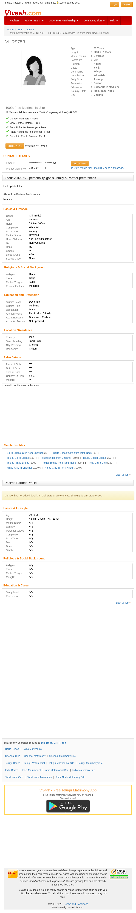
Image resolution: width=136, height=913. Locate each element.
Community (77, 71)
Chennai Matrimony (34, 756)
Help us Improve (119, 877)
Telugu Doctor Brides (94, 457)
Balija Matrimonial (32, 749)
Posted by (76, 60)
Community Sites (94, 20)
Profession (76, 83)
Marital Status (78, 56)
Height (74, 52)
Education (76, 87)
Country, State (78, 91)
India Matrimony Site (83, 770)
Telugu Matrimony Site (90, 763)
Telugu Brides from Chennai (55, 457)
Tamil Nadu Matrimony (39, 777)
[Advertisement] (68, 415)
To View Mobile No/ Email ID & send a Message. (97, 168)
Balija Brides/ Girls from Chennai (25, 452)
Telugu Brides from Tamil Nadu (59, 462)
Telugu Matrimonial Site (61, 763)
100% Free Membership (63, 20)
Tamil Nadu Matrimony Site (70, 777)
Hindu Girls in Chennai (19, 467)
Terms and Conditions (76, 904)
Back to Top (123, 474)
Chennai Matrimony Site (62, 756)
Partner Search (34, 20)
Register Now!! (80, 163)
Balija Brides (12, 749)
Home (10, 29)
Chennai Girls (12, 756)
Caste (74, 67)
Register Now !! (14, 146)
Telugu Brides (12, 763)
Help (114, 20)
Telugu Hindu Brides (18, 462)
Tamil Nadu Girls (14, 777)
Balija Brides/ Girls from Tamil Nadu (72, 452)
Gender (10, 216)
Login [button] (114, 4)
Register (14, 20)
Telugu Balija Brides (18, 457)
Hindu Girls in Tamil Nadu (59, 467)
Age (73, 48)
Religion (75, 63)
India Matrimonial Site (57, 770)
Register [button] (127, 4)
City (73, 95)
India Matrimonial (31, 770)
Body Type (76, 79)
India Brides (11, 770)
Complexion (77, 75)
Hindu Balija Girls (97, 462)
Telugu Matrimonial (34, 763)
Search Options (26, 29)
